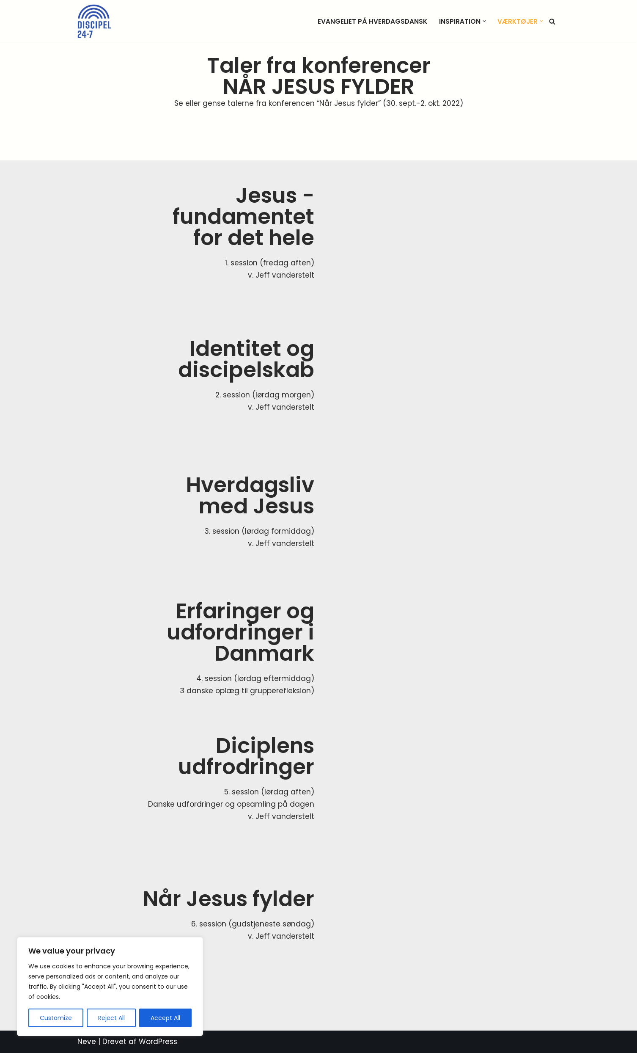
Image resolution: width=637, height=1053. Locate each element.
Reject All (111, 1018)
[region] (110, 986)
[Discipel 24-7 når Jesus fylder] (94, 21)
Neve (86, 1041)
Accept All (165, 1018)
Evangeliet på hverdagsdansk (372, 21)
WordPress (158, 1041)
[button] (484, 21)
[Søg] (552, 21)
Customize (56, 1018)
